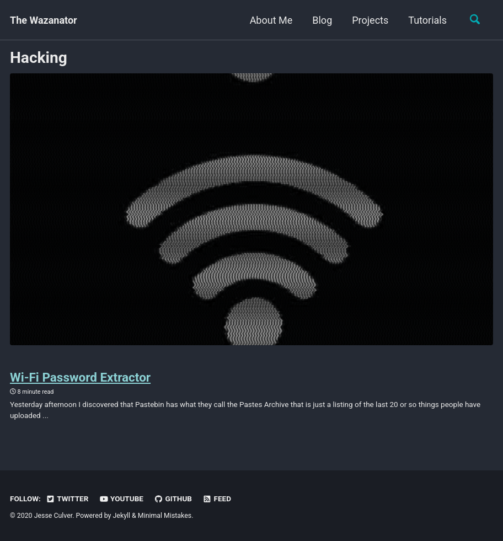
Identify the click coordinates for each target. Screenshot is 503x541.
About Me (271, 20)
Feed (216, 498)
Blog (322, 20)
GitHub (173, 498)
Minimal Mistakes (164, 515)
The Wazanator (43, 20)
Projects (370, 20)
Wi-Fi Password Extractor (80, 377)
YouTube (121, 498)
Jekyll (122, 515)
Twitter (67, 498)
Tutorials (427, 20)
